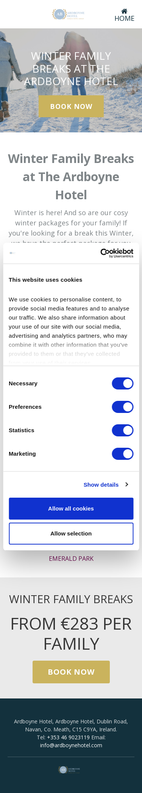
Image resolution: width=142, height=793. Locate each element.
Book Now (71, 106)
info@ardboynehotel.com (71, 745)
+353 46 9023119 (68, 737)
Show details (101, 484)
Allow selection (71, 533)
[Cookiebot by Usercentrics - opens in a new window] (101, 253)
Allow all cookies (71, 508)
